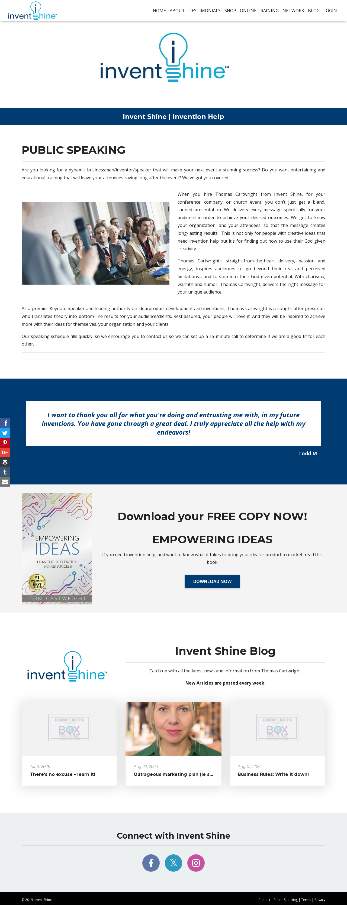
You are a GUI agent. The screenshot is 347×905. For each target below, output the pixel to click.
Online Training (259, 11)
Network (293, 11)
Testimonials (205, 11)
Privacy (319, 899)
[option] (173, 431)
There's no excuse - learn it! (62, 774)
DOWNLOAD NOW (212, 581)
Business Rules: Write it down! (273, 774)
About (177, 11)
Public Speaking (286, 899)
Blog (314, 11)
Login (330, 11)
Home (159, 11)
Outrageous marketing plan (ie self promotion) (188, 774)
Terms (306, 899)
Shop (230, 11)
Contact (264, 899)
